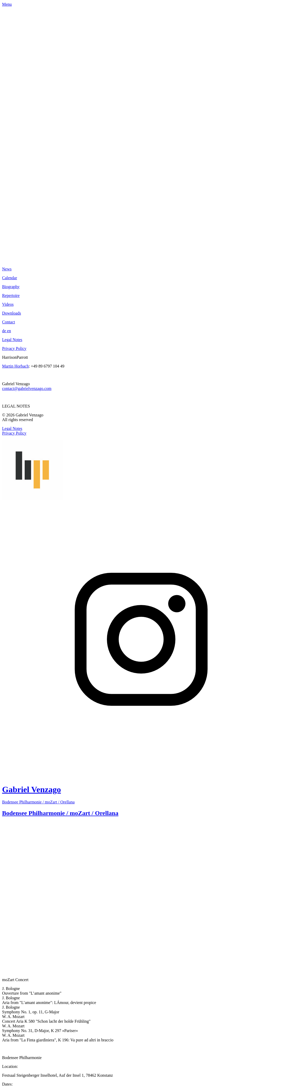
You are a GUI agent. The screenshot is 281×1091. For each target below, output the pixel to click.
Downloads (11, 313)
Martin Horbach (15, 366)
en (9, 331)
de (4, 331)
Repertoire (11, 295)
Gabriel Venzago (31, 450)
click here (10, 814)
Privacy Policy (14, 348)
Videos (7, 304)
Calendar (9, 278)
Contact (8, 322)
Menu (7, 4)
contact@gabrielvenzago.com (26, 388)
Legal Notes (12, 339)
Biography (11, 286)
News (6, 269)
